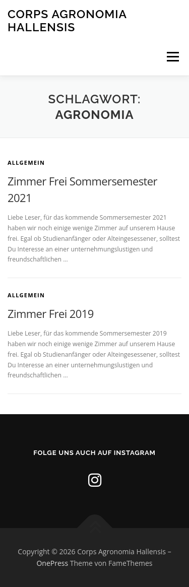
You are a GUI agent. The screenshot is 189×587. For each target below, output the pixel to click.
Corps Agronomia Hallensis (67, 20)
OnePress (52, 563)
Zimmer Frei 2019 (51, 313)
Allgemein (26, 162)
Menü (172, 56)
